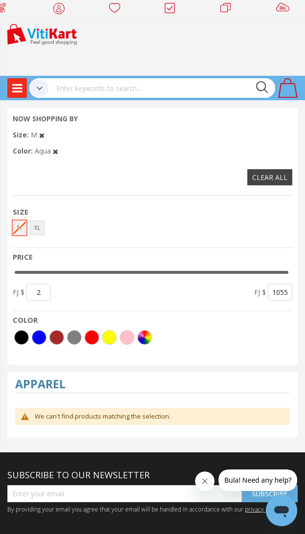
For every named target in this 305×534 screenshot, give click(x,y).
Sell (284, 9)
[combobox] (162, 88)
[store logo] (42, 33)
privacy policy (263, 509)
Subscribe (270, 493)
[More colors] (144, 337)
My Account (61, 9)
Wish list (117, 9)
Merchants (229, 9)
